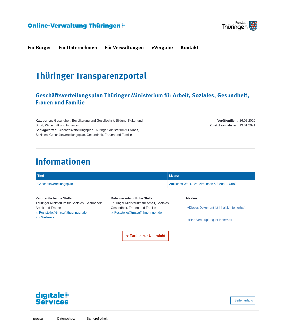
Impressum (37, 318)
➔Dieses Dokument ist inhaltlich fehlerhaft (215, 207)
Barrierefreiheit (97, 318)
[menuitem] (39, 48)
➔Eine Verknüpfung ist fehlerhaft (209, 220)
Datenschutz (66, 318)
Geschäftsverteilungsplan (55, 184)
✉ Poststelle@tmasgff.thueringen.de (61, 212)
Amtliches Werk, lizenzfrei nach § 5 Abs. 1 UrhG (202, 184)
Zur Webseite (45, 217)
